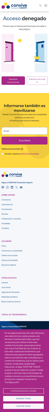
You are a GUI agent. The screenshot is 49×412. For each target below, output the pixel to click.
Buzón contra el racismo (11, 301)
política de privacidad (29, 154)
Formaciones (7, 209)
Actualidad (6, 223)
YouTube (21, 187)
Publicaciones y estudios (11, 219)
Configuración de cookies (23, 391)
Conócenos (6, 200)
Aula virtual (6, 287)
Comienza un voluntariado (12, 251)
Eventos (5, 214)
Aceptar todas (23, 406)
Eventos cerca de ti (37, 80)
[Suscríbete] (24, 141)
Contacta (5, 228)
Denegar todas (23, 398)
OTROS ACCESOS (9, 278)
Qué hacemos (7, 204)
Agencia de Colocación (11, 292)
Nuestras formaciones (13, 80)
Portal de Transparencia (14, 314)
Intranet (5, 282)
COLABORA (6, 241)
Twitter (16, 187)
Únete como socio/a (9, 255)
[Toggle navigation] (45, 5)
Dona (4, 246)
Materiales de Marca (10, 297)
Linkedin (12, 187)
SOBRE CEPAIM (8, 195)
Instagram (7, 187)
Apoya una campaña (10, 260)
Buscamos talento (9, 265)
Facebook (3, 187)
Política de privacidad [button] (12, 149)
